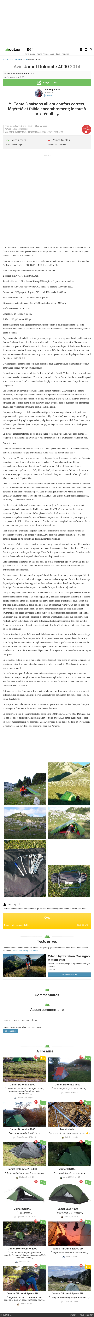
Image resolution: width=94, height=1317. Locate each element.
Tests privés (47, 941)
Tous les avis (82, 925)
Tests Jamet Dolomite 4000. (20, 73)
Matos (6, 59)
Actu (52, 54)
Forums (65, 54)
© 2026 (73, 1315)
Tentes (18, 59)
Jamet (25, 59)
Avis (12, 59)
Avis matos (30, 54)
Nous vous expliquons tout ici (25, 951)
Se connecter (10, 1031)
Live (58, 54)
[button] (86, 49)
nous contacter (86, 1315)
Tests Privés (43, 54)
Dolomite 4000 (35, 59)
